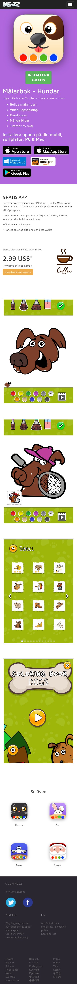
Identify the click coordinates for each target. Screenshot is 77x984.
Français (34, 962)
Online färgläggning (16, 937)
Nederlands (11, 969)
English (9, 958)
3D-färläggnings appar (18, 926)
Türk (55, 966)
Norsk (8, 973)
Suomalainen (12, 980)
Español (9, 962)
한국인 (57, 973)
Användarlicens (50, 922)
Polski (56, 958)
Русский (34, 973)
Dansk (56, 962)
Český (56, 969)
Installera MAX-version (18, 272)
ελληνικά (34, 969)
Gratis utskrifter (14, 933)
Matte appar (12, 930)
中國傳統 (34, 980)
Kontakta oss (48, 933)
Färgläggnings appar (17, 922)
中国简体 (34, 976)
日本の (57, 976)
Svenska (10, 976)
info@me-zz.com (15, 891)
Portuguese (35, 966)
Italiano (9, 966)
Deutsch (34, 958)
